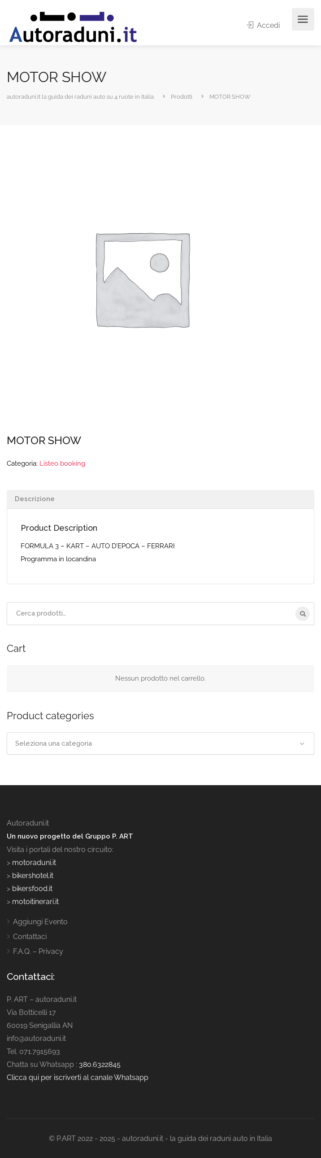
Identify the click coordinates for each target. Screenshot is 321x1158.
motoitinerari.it (34, 901)
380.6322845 (100, 1064)
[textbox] (160, 743)
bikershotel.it (32, 875)
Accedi (263, 25)
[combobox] (160, 743)
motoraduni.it (33, 862)
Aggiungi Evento (40, 922)
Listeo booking (62, 463)
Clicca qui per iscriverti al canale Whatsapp (77, 1077)
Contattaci (30, 936)
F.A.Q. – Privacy (38, 951)
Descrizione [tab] (35, 499)
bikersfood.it (32, 888)
